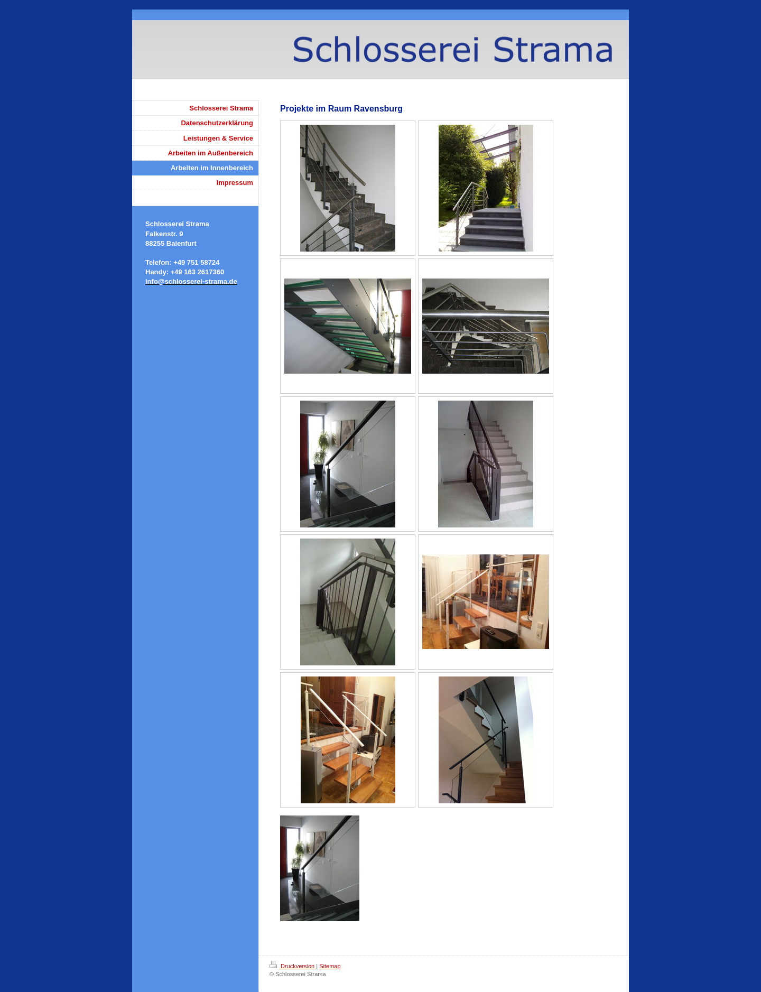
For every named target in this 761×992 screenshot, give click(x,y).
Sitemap (329, 966)
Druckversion (293, 966)
